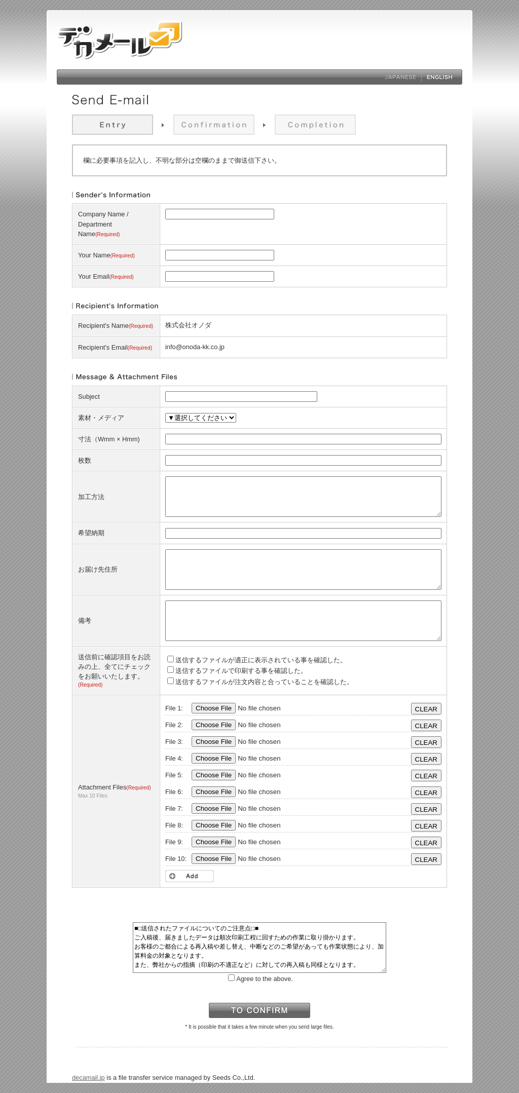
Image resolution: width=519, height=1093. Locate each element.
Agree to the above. (260, 979)
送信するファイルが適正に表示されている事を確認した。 (257, 660)
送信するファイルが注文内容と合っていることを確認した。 (260, 682)
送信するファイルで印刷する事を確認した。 (237, 670)
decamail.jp (88, 1077)
